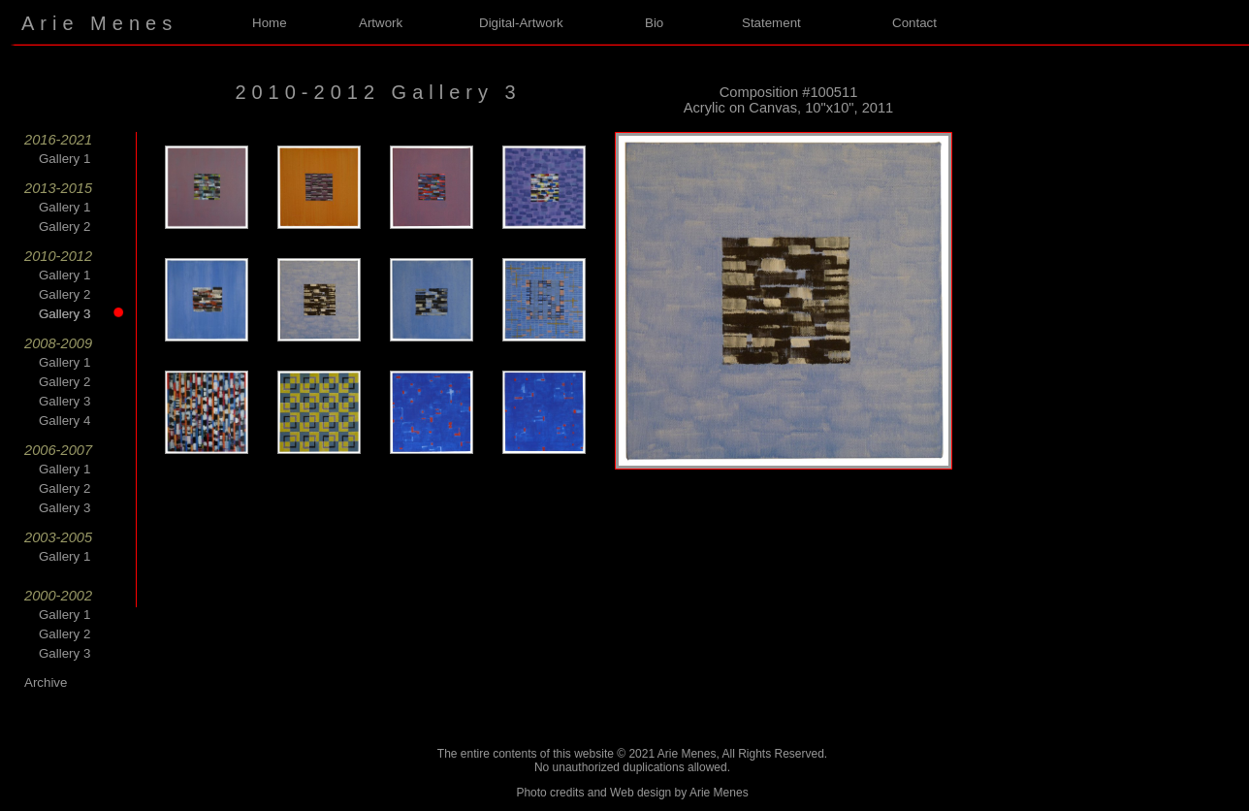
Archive (45, 682)
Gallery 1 (64, 158)
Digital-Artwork (521, 23)
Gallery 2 (64, 226)
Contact (914, 23)
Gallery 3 (75, 314)
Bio (654, 23)
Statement (771, 23)
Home (269, 23)
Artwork (380, 23)
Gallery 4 (64, 420)
